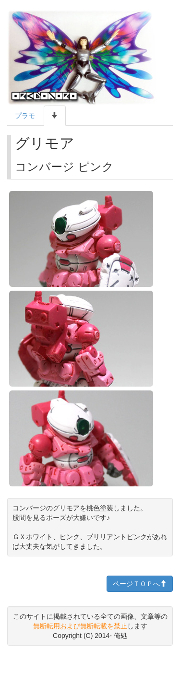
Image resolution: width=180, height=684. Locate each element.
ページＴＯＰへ (140, 584)
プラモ (25, 115)
